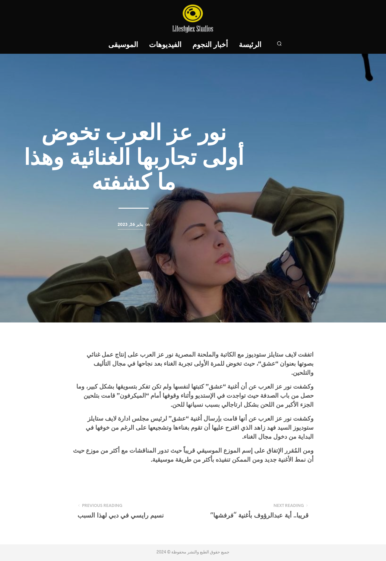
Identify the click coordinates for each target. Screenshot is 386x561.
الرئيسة (250, 45)
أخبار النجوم (210, 45)
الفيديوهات (165, 45)
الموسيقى (123, 45)
